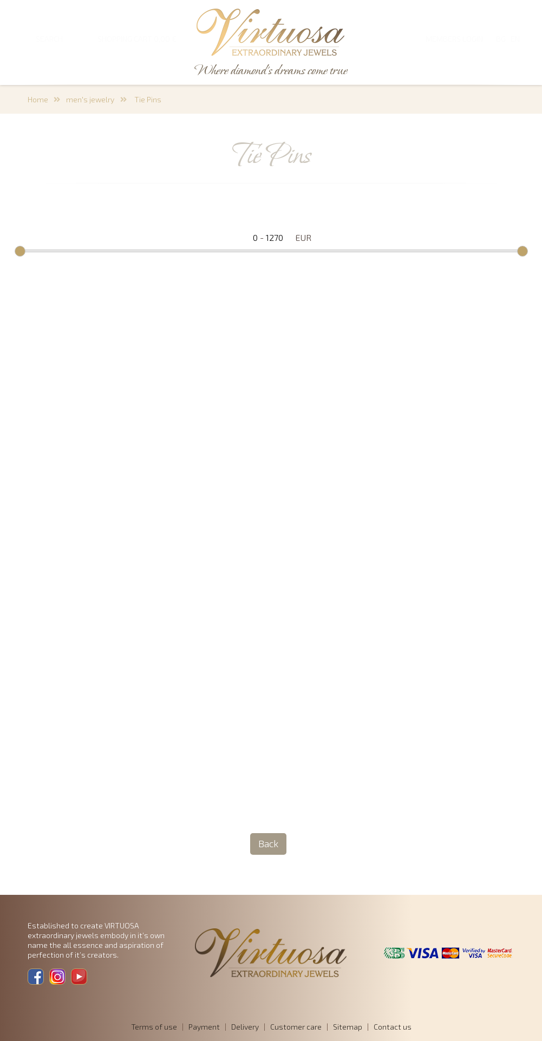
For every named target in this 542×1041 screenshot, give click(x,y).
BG (501, 38)
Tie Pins (147, 99)
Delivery (245, 1026)
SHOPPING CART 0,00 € (137, 38)
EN (515, 38)
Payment (204, 1026)
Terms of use (154, 1026)
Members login (454, 38)
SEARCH (49, 38)
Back (268, 843)
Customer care (296, 1026)
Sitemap (347, 1026)
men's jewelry (90, 99)
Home (38, 99)
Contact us (393, 1026)
